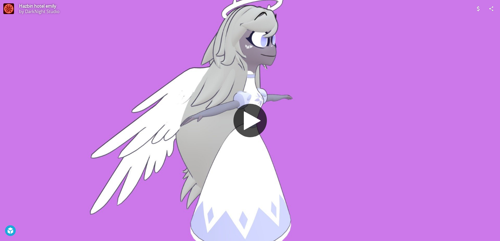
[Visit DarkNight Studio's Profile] (8, 8)
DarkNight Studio (42, 11)
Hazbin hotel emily (37, 6)
